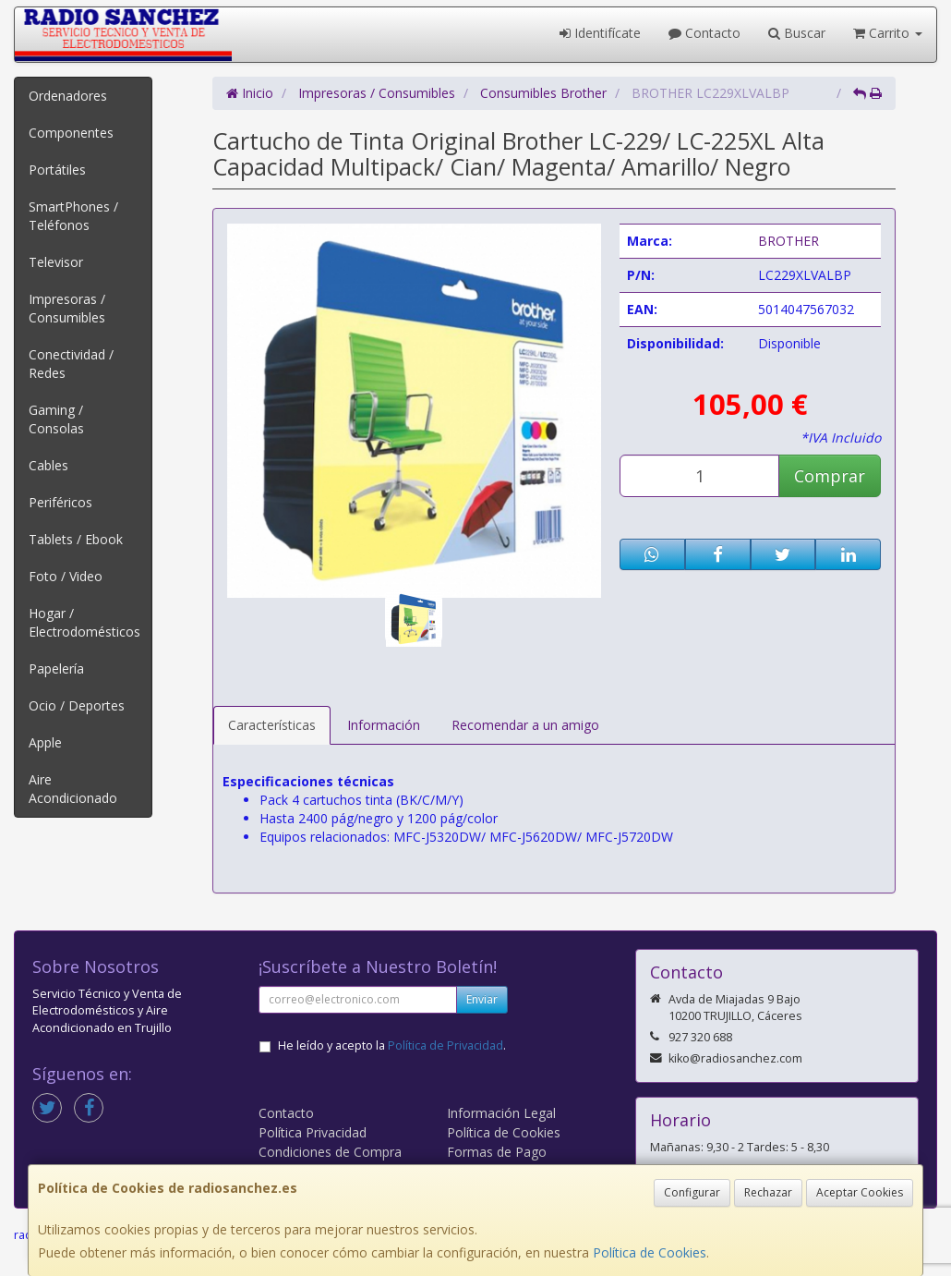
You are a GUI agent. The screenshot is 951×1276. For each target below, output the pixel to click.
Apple (45, 742)
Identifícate (600, 33)
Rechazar (768, 1192)
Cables (48, 465)
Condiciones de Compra (330, 1152)
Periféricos (60, 502)
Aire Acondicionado (73, 789)
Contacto (704, 33)
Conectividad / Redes (71, 364)
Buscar (796, 33)
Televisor (56, 262)
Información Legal (501, 1113)
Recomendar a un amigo (525, 725)
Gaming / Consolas (56, 419)
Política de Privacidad (445, 1045)
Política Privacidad (313, 1132)
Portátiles (57, 169)
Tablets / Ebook (76, 539)
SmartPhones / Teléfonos (73, 216)
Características (272, 725)
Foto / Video (65, 576)
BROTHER (788, 240)
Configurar (692, 1192)
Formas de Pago (497, 1152)
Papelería (56, 668)
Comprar (829, 476)
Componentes (71, 132)
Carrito (887, 33)
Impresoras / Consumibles (67, 308)
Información (383, 725)
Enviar (482, 999)
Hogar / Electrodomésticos (84, 622)
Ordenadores (68, 95)
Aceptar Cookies (859, 1192)
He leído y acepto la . (392, 1045)
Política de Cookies (649, 1252)
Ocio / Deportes (77, 705)
